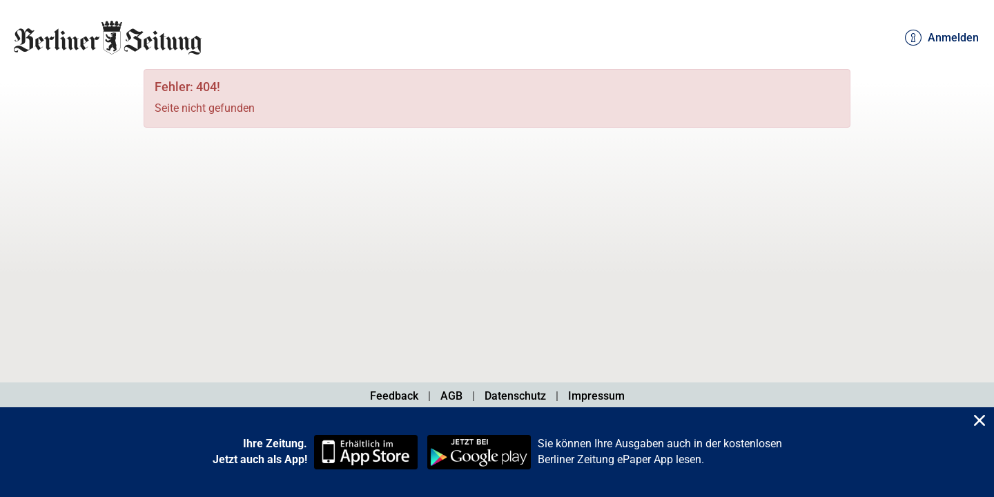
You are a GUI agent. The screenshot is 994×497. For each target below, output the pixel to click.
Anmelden (942, 38)
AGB (451, 395)
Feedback (394, 395)
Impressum (596, 395)
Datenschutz (515, 395)
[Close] (979, 422)
